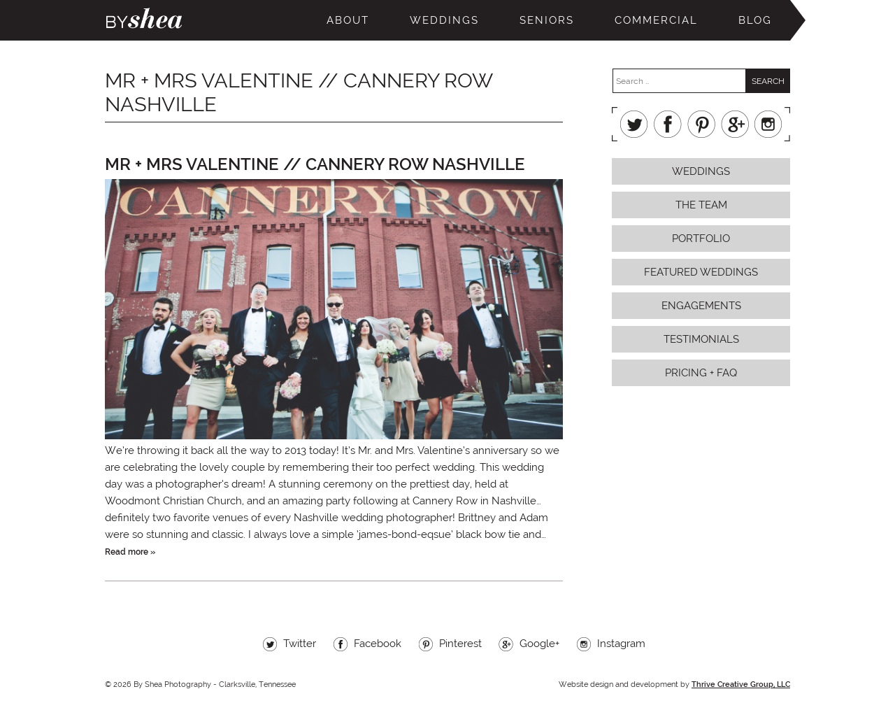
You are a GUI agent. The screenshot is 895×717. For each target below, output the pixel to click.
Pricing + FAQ (701, 373)
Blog (755, 20)
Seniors (547, 20)
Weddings (444, 20)
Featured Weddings (701, 272)
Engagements (701, 305)
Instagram (768, 124)
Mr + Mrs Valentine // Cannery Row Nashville (315, 164)
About (348, 20)
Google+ (735, 124)
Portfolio (701, 238)
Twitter (634, 124)
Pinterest (701, 124)
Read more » (130, 552)
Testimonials (701, 339)
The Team (701, 205)
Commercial (656, 20)
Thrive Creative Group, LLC (741, 684)
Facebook (668, 124)
